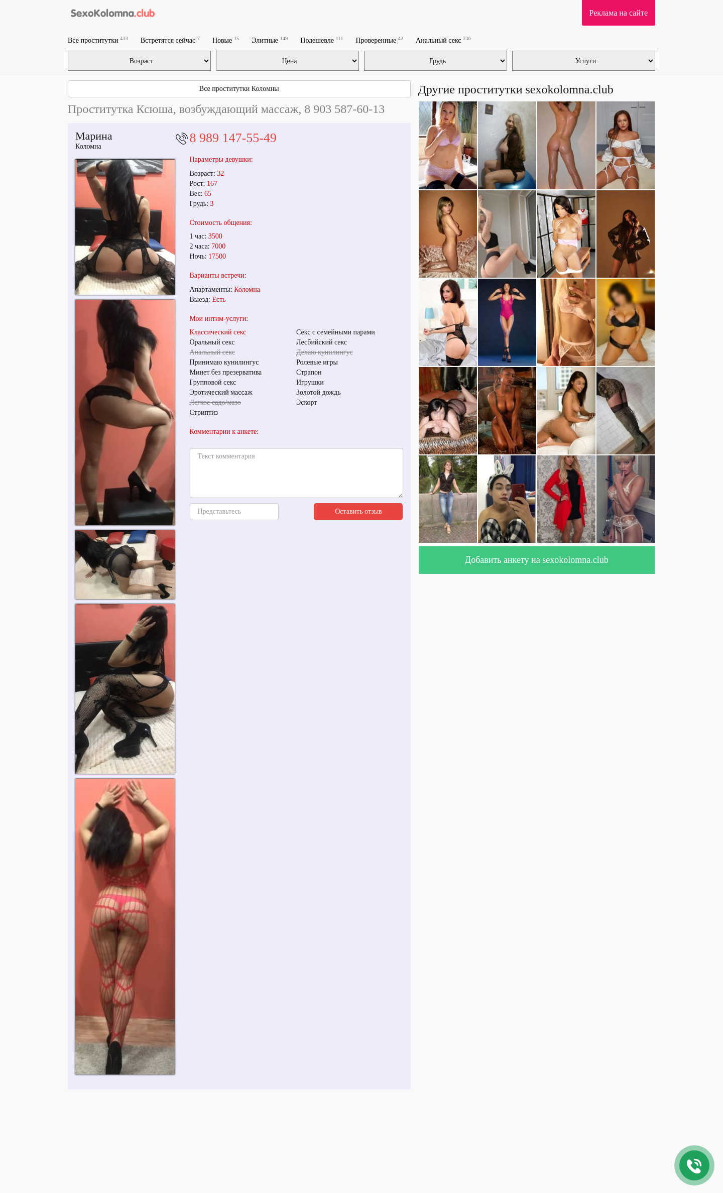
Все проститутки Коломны (239, 88)
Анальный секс (443, 40)
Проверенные (379, 40)
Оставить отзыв (358, 511)
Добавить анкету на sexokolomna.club (537, 560)
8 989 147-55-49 (233, 138)
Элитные (270, 40)
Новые (225, 40)
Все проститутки (98, 40)
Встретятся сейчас (170, 40)
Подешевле (321, 40)
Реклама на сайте (618, 13)
